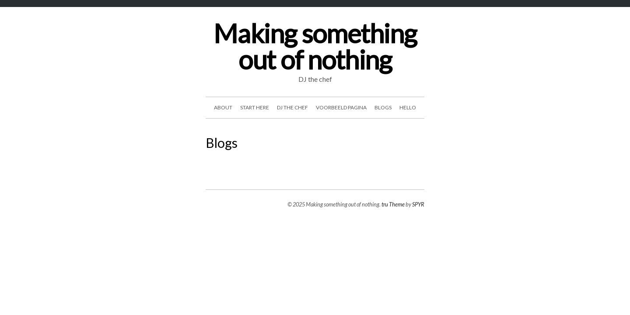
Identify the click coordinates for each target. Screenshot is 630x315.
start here (254, 107)
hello (407, 107)
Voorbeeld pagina (341, 107)
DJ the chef (292, 107)
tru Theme (393, 204)
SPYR (418, 204)
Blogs (383, 107)
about (223, 107)
